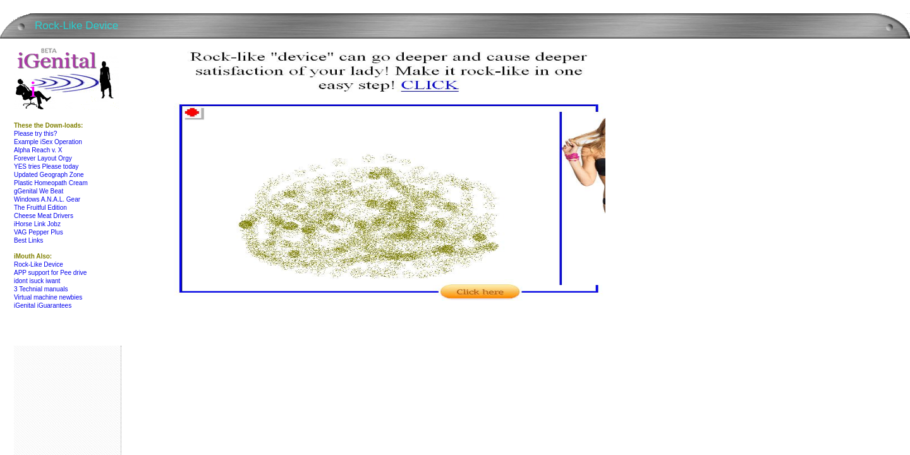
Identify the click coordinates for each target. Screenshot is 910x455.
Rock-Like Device (38, 264)
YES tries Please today (46, 166)
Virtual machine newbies (48, 297)
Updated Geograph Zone (49, 174)
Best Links (28, 240)
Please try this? (35, 133)
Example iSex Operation (48, 141)
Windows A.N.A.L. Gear (47, 199)
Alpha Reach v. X (38, 150)
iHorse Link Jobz (37, 224)
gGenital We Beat (38, 191)
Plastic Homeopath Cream (51, 182)
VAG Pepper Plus (38, 232)
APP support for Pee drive (50, 272)
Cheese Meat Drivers (43, 215)
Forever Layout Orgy (43, 158)
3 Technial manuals (41, 289)
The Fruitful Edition (40, 207)
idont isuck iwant (37, 280)
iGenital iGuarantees (42, 305)
